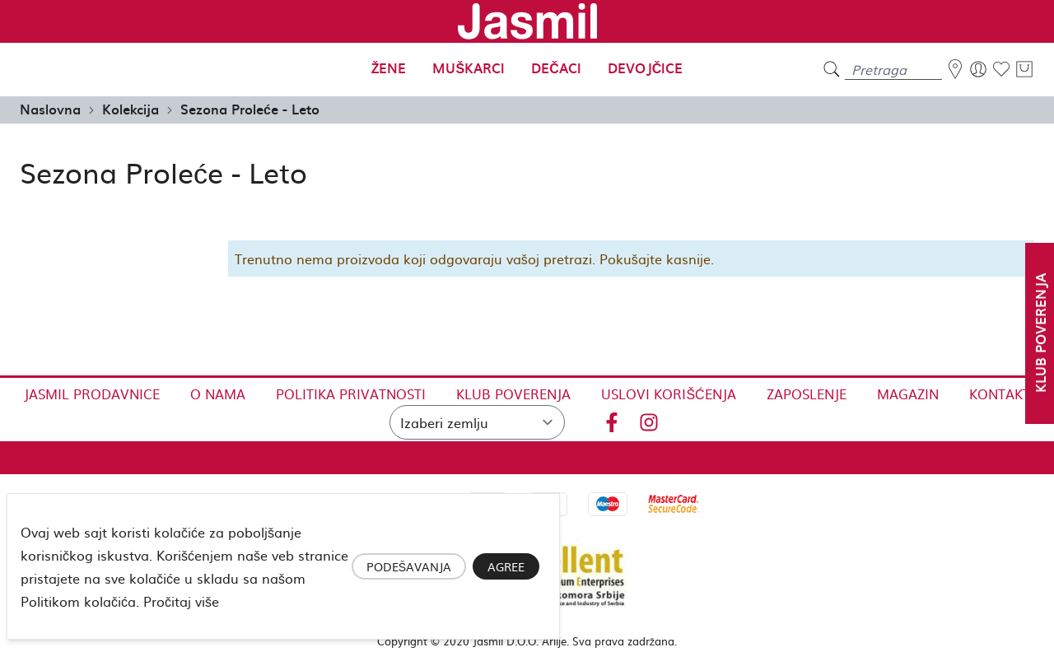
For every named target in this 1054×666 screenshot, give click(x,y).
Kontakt (999, 393)
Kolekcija (130, 109)
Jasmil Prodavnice (92, 393)
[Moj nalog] (978, 69)
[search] (831, 69)
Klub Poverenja (513, 393)
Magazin (908, 393)
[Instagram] (648, 419)
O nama (217, 393)
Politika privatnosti (351, 393)
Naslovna (50, 109)
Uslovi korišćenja (668, 393)
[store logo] (527, 21)
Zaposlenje (806, 393)
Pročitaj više (181, 601)
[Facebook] (611, 419)
